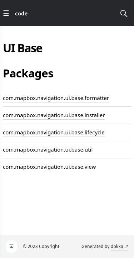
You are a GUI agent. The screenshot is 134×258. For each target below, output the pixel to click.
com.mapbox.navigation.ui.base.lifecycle (54, 132)
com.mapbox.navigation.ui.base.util (48, 149)
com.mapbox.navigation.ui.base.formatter (56, 97)
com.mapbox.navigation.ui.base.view (49, 166)
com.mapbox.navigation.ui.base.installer (54, 115)
